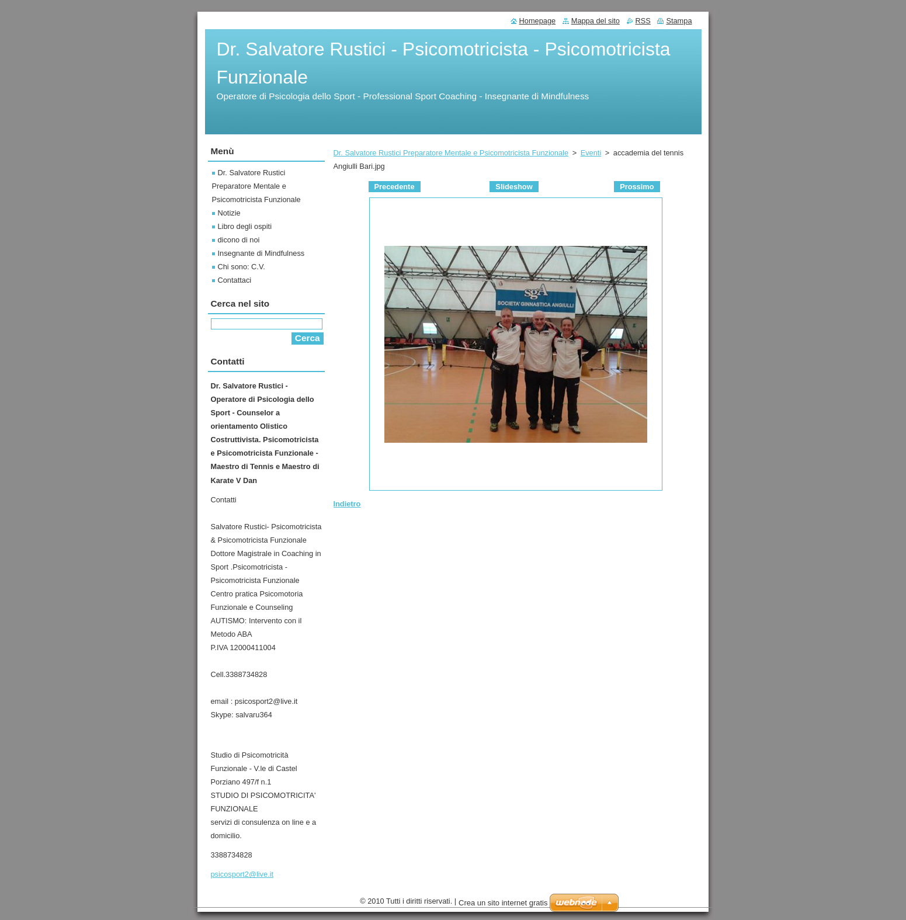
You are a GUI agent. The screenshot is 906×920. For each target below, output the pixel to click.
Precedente (394, 186)
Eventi (591, 152)
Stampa (679, 20)
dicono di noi (239, 239)
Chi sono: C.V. (241, 266)
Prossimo (637, 186)
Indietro (347, 503)
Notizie (229, 213)
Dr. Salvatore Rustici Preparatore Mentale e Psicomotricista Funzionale (451, 152)
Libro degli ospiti (245, 226)
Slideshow (513, 186)
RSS (643, 20)
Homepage (537, 20)
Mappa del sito (595, 20)
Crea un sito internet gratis (503, 902)
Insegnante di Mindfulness (261, 253)
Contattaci (235, 280)
